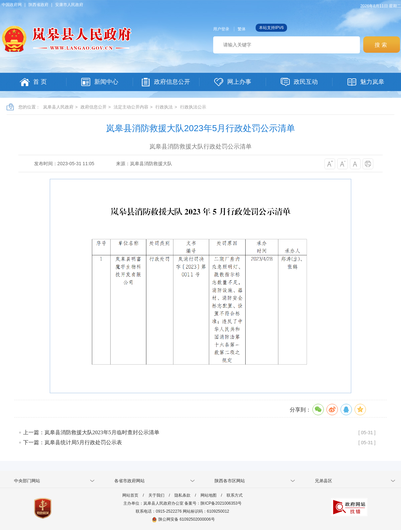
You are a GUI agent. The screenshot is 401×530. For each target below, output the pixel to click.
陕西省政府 (38, 4)
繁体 (242, 29)
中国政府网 (12, 4)
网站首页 (130, 495)
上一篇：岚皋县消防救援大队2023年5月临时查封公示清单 (91, 432)
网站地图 (208, 495)
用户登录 (221, 29)
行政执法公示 (193, 106)
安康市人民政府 (69, 4)
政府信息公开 (94, 106)
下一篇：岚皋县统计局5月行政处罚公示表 (72, 442)
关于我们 (156, 495)
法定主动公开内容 (131, 106)
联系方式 (235, 495)
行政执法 (164, 106)
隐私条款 (182, 495)
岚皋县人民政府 (58, 106)
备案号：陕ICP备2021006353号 (213, 503)
